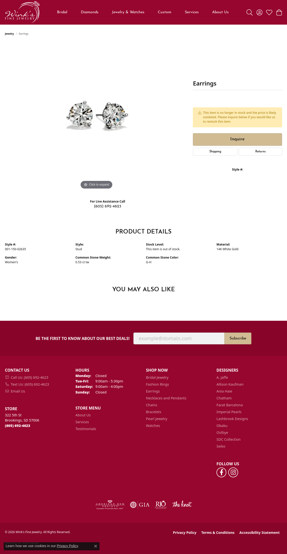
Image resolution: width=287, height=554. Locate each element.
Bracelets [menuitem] (153, 411)
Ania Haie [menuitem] (224, 391)
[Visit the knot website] (182, 505)
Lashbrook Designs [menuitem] (232, 418)
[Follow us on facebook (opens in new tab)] (221, 472)
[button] (249, 12)
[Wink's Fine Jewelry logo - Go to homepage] (22, 12)
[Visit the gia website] (140, 505)
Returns (260, 151)
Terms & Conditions (217, 532)
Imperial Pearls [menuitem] (229, 411)
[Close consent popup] (95, 546)
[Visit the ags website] (110, 505)
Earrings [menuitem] (153, 391)
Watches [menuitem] (153, 425)
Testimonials (85, 428)
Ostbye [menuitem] (222, 432)
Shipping (215, 151)
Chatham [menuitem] (224, 398)
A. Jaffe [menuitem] (222, 377)
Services (192, 12)
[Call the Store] (17, 425)
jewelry (9, 33)
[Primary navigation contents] (143, 12)
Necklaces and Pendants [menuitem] (166, 398)
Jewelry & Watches (128, 12)
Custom (164, 12)
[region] (96, 116)
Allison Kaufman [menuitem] (230, 384)
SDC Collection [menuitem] (228, 439)
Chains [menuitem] (151, 405)
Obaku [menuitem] (222, 425)
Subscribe (238, 338)
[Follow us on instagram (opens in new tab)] (233, 472)
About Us (220, 12)
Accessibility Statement (259, 532)
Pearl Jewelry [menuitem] (156, 418)
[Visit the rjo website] (161, 505)
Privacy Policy (184, 532)
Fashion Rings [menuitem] (157, 384)
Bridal (62, 12)
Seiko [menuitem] (220, 446)
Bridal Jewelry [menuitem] (157, 377)
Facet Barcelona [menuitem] (229, 405)
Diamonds (90, 12)
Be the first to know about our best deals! (83, 338)
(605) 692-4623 (107, 206)
